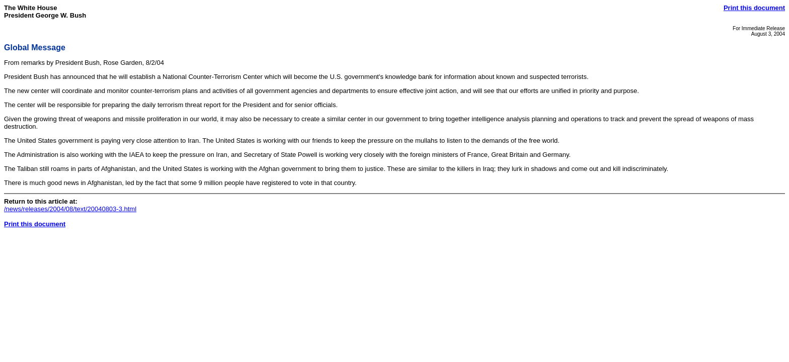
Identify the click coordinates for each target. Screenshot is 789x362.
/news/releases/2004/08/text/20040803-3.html (70, 209)
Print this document (754, 8)
